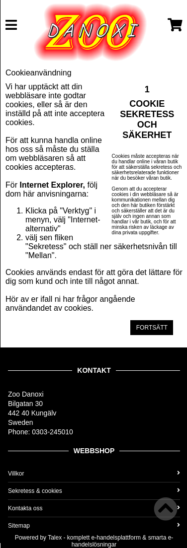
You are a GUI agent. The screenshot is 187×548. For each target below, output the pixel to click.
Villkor (94, 473)
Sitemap (94, 525)
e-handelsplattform (116, 537)
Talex (55, 537)
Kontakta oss (94, 508)
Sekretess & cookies (94, 490)
